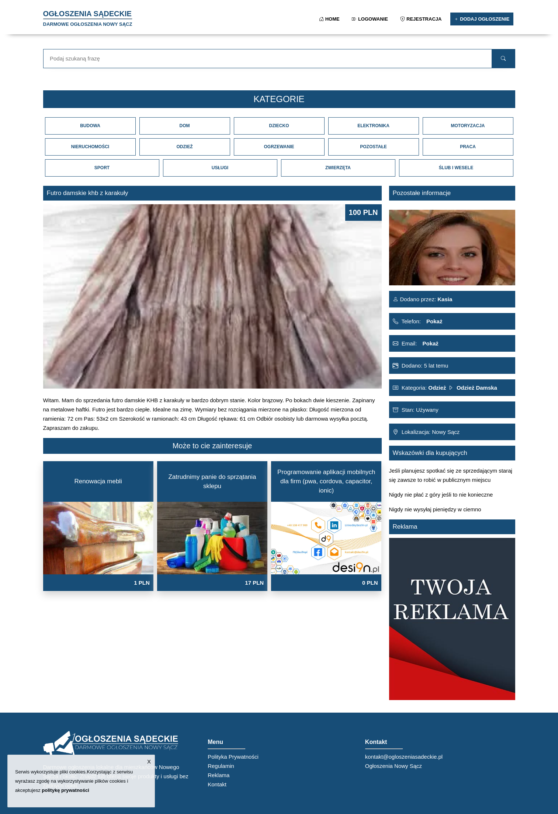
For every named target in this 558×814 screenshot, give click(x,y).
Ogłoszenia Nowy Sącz (393, 766)
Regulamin (221, 766)
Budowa (90, 125)
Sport (102, 167)
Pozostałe (373, 146)
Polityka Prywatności (233, 757)
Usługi (220, 167)
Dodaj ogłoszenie (482, 19)
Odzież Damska (477, 388)
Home (330, 19)
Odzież (185, 146)
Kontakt (217, 784)
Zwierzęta (338, 167)
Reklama (218, 775)
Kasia (444, 299)
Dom (185, 125)
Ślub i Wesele (456, 167)
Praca (468, 146)
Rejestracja (421, 19)
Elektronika (373, 125)
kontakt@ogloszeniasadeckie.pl (404, 757)
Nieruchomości (90, 146)
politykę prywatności (65, 790)
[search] (503, 58)
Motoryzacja (468, 125)
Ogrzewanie (279, 146)
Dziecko (279, 125)
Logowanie (370, 19)
